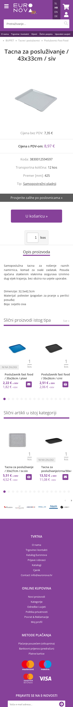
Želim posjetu (46, 34)
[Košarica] (65, 7)
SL (56, 3)
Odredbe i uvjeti (36, 607)
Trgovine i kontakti (20, 34)
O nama (5, 34)
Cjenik (36, 570)
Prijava (64, 18)
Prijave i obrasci (37, 560)
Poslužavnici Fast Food (56, 40)
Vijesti (34, 34)
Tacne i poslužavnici (29, 40)
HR (56, 7)
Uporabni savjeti (62, 34)
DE (56, 16)
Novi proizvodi (36, 596)
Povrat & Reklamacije (36, 617)
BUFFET (10, 40)
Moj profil (36, 622)
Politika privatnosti (36, 612)
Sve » (66, 321)
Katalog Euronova (36, 555)
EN (56, 12)
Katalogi (36, 565)
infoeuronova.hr (41, 575)
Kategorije (36, 601)
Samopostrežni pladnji (39, 184)
